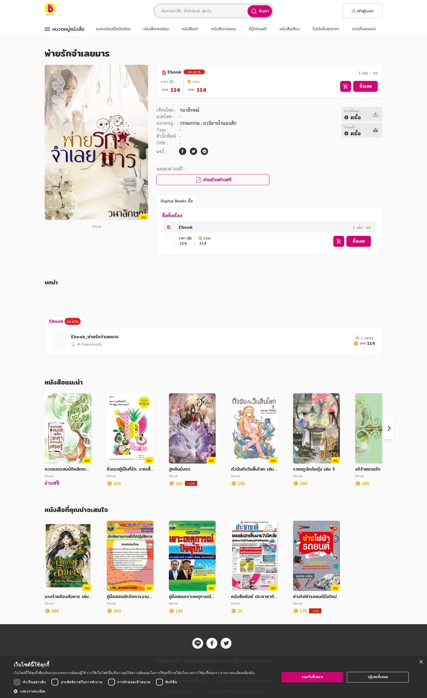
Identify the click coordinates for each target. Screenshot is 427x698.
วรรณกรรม (190, 123)
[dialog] (213, 677)
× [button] (421, 662)
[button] (134, 691)
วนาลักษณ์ (189, 110)
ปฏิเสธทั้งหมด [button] (378, 677)
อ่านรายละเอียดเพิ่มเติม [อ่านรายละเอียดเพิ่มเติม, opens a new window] (237, 672)
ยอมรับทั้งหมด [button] (312, 677)
